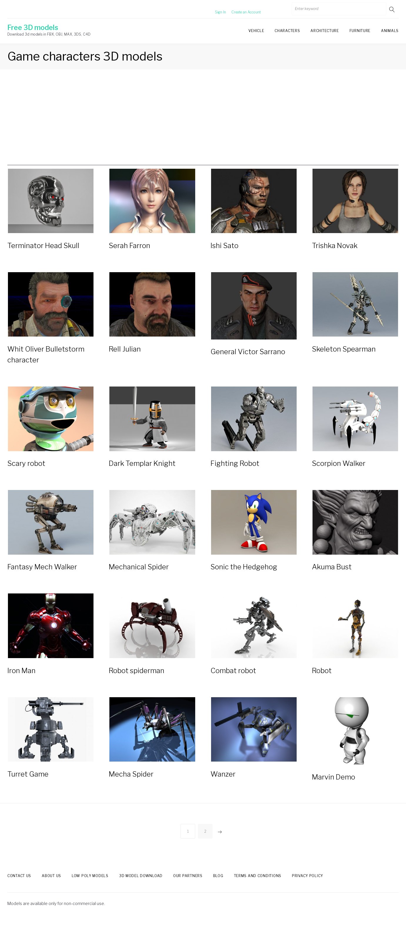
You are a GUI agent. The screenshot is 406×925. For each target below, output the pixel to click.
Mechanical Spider (139, 572)
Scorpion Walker (338, 467)
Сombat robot (233, 677)
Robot (322, 677)
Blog (218, 883)
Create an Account (238, 9)
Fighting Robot (234, 467)
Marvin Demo (333, 784)
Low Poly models (90, 883)
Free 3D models (32, 28)
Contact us (19, 883)
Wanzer (222, 781)
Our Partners (188, 883)
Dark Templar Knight (142, 467)
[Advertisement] (203, 124)
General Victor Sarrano (247, 354)
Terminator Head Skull (43, 246)
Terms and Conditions (257, 883)
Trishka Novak (334, 246)
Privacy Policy (307, 883)
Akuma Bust (332, 572)
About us (51, 883)
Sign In (213, 9)
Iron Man (21, 677)
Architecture (324, 31)
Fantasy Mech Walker (42, 572)
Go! (392, 9)
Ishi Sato (224, 246)
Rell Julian (125, 351)
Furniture (360, 31)
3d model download (141, 883)
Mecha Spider (131, 781)
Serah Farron (129, 246)
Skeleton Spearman (344, 351)
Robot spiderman (136, 677)
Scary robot (26, 467)
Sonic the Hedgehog (243, 572)
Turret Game (28, 781)
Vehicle (256, 31)
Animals (390, 31)
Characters (287, 31)
